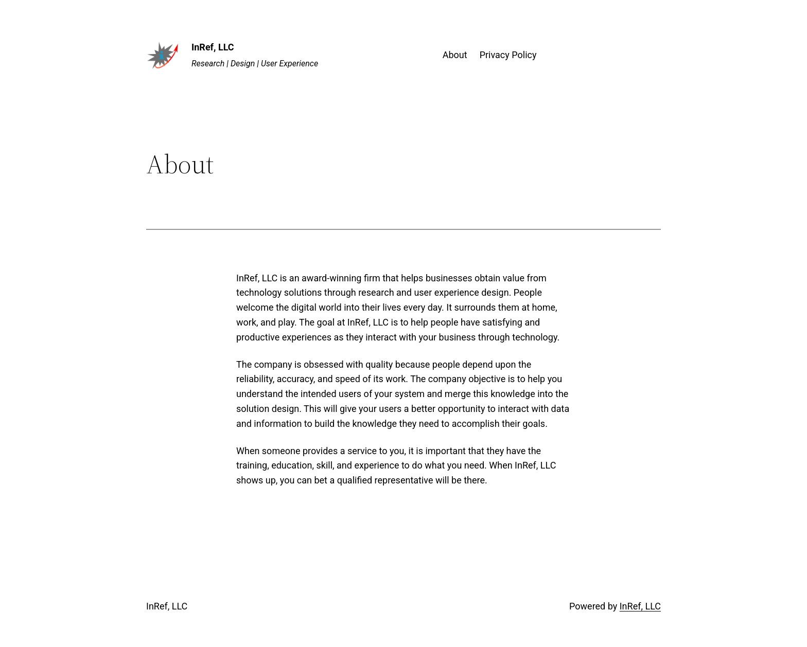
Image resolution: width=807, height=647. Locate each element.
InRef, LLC (212, 47)
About (455, 54)
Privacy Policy (508, 54)
